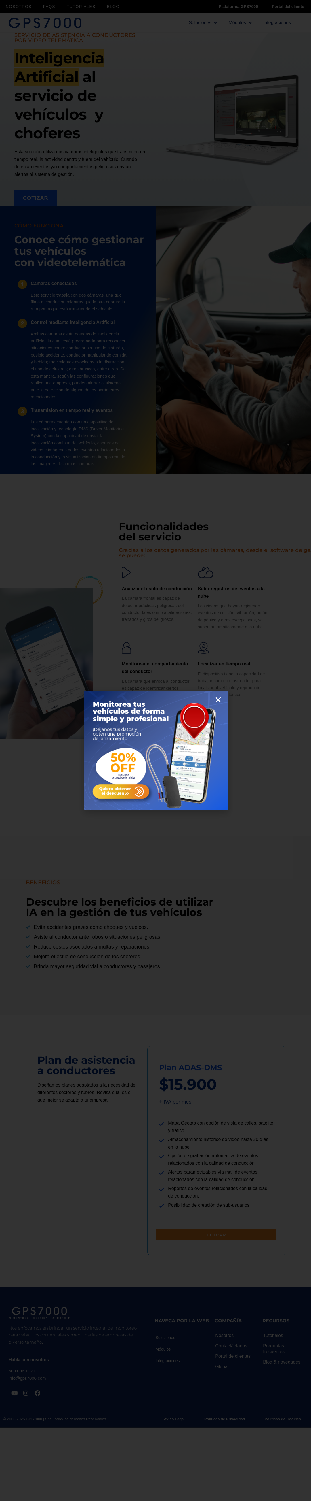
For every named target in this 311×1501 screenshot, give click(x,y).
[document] (155, 750)
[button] (218, 700)
